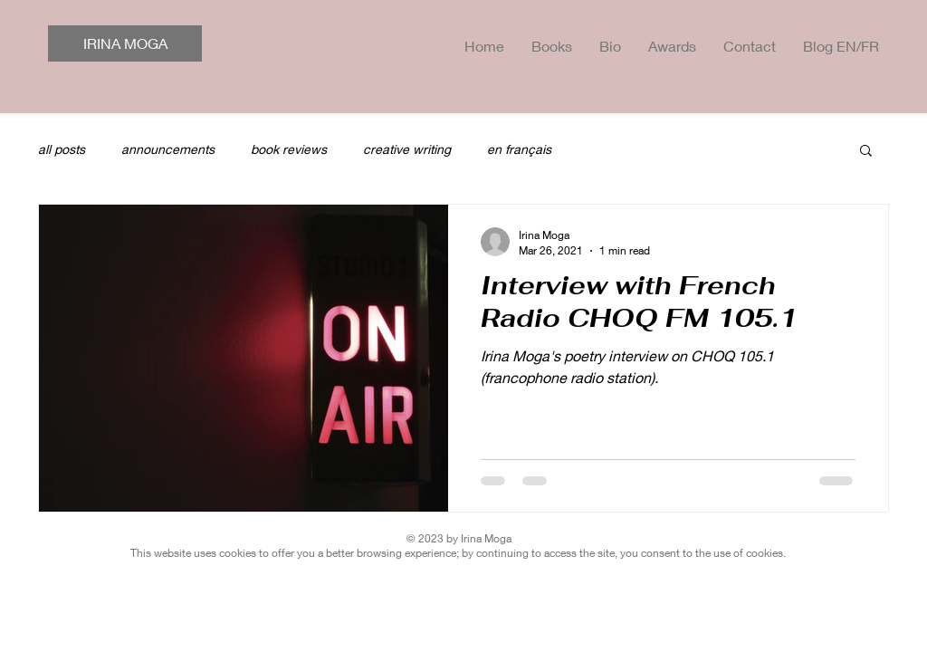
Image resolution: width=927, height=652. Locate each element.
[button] (865, 151)
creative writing (407, 149)
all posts (61, 149)
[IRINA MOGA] (125, 43)
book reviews (289, 149)
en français (519, 149)
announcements (168, 149)
